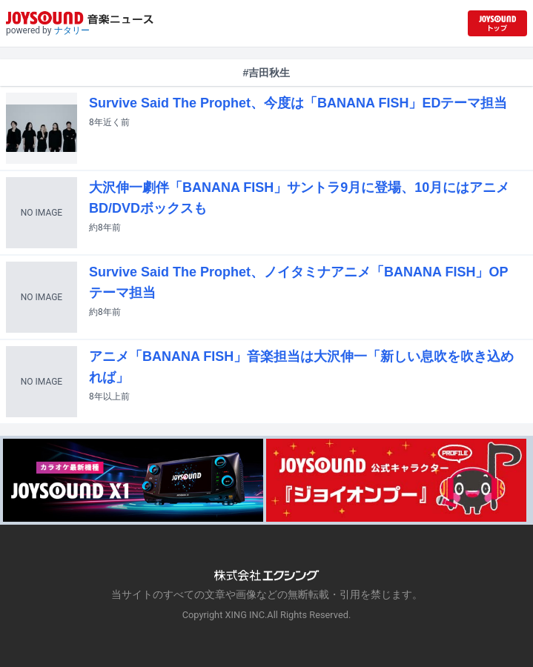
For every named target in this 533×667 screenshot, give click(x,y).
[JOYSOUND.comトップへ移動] (497, 23)
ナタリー (72, 30)
